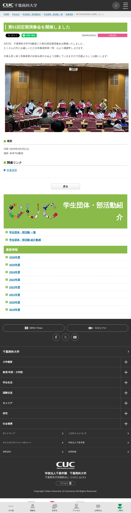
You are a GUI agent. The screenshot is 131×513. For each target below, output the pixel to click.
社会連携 (7, 423)
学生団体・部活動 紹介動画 (25, 239)
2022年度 (14, 287)
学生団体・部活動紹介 (32, 14)
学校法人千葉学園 (76, 442)
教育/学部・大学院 (13, 372)
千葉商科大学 (11, 351)
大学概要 (7, 362)
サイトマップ (9, 433)
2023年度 (14, 279)
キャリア (7, 403)
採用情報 (72, 452)
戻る (65, 186)
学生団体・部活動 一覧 (53, 14)
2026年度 (14, 257)
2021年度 (14, 294)
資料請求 (7, 452)
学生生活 (16, 14)
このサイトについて (77, 433)
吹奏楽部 (69, 14)
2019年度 (14, 309)
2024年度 (14, 272)
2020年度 (14, 302)
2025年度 (14, 264)
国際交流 (7, 392)
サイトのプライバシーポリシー (17, 442)
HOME (6, 14)
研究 (5, 413)
